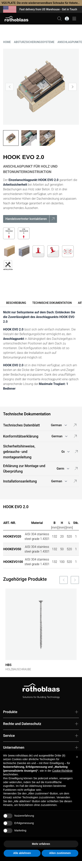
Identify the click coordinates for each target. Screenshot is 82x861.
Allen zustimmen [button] (60, 853)
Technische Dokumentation (52, 302)
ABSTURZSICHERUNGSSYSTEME (34, 42)
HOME (7, 42)
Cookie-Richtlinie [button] (62, 770)
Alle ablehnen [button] (22, 853)
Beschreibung (16, 302)
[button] (77, 757)
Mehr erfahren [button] (41, 843)
